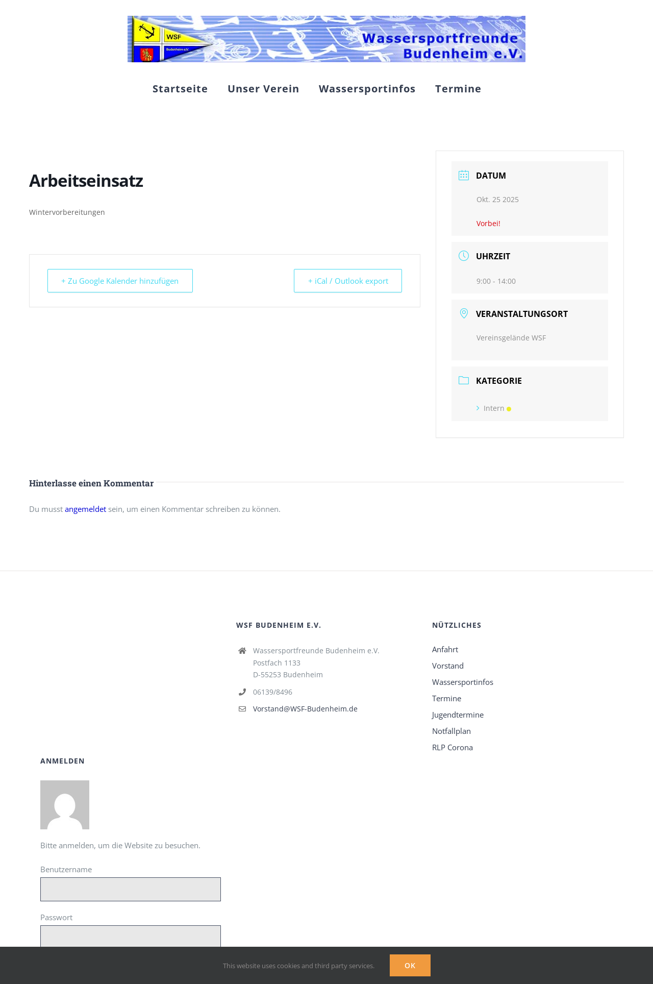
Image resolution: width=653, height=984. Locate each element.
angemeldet (85, 509)
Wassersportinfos (462, 682)
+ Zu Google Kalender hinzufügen (121, 281)
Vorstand (448, 665)
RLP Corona (452, 747)
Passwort (56, 917)
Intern (493, 408)
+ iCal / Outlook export (347, 281)
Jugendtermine (458, 714)
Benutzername (66, 869)
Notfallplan (451, 731)
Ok (410, 965)
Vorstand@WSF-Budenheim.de (305, 709)
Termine (446, 698)
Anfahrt (445, 649)
